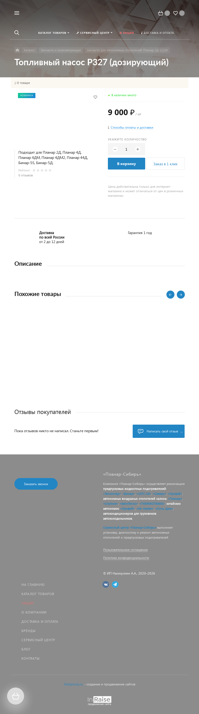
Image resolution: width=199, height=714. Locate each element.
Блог (26, 649)
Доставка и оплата (39, 621)
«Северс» (159, 494)
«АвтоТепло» (129, 503)
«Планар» (175, 498)
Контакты (30, 658)
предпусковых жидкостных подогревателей (134, 489)
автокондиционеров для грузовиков (129, 513)
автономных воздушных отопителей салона (134, 498)
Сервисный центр (38, 640)
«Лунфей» (175, 494)
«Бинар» (129, 494)
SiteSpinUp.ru (73, 684)
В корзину (126, 163)
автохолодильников (117, 518)
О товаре (23, 83)
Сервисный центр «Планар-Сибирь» (129, 527)
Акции (27, 603)
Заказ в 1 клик (165, 163)
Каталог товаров (37, 594)
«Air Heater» (145, 508)
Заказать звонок (36, 484)
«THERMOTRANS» (152, 503)
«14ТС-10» (143, 494)
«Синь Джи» (164, 508)
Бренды (28, 630)
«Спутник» (110, 503)
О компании (34, 612)
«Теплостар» (112, 494)
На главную (33, 584)
